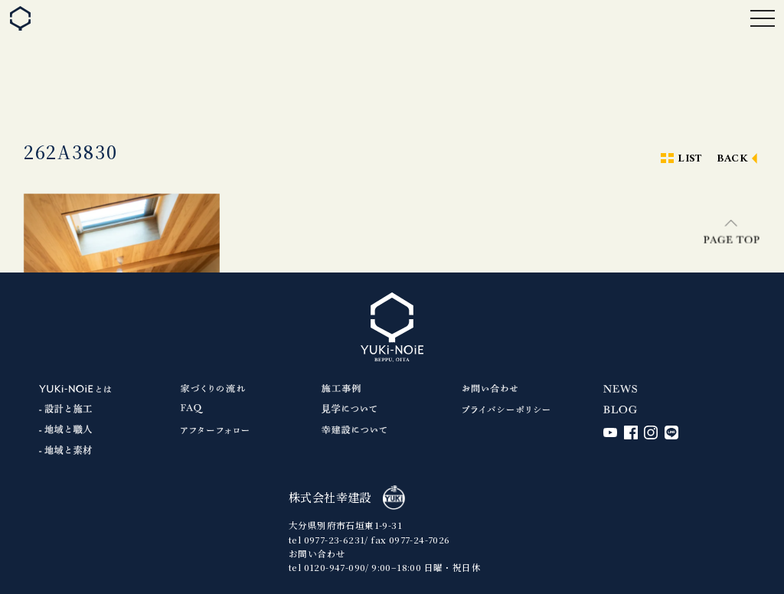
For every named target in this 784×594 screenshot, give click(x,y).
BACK (733, 158)
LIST (690, 158)
